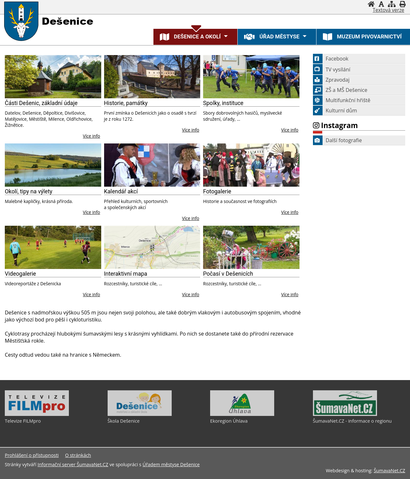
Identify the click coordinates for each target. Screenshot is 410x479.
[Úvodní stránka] (371, 4)
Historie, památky (126, 103)
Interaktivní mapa (125, 274)
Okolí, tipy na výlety (28, 191)
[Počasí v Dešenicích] (251, 247)
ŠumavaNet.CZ (389, 470)
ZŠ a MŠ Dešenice (340, 89)
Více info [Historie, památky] (190, 130)
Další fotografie (337, 140)
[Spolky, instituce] (251, 76)
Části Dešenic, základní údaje (41, 103)
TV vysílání (331, 69)
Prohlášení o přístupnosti (32, 455)
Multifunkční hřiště (342, 100)
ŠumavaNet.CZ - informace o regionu (352, 421)
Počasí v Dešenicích (228, 274)
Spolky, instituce (223, 103)
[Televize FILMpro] (37, 414)
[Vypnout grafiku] (381, 4)
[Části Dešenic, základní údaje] (53, 76)
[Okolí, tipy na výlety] (53, 165)
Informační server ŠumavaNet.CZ (72, 464)
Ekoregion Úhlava (229, 421)
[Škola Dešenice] (140, 414)
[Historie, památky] (152, 76)
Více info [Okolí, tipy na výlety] (91, 212)
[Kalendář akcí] (152, 165)
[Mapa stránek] (392, 4)
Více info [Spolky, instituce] (290, 130)
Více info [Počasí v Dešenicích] (290, 294)
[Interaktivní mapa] (152, 247)
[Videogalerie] (53, 247)
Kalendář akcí (121, 191)
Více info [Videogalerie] (91, 294)
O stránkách (78, 455)
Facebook (330, 58)
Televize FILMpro (23, 421)
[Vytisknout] (402, 4)
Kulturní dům (335, 110)
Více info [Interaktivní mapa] (190, 294)
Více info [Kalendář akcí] (190, 218)
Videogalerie (20, 274)
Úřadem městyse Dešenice (171, 464)
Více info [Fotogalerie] (290, 212)
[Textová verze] (389, 10)
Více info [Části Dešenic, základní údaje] (91, 136)
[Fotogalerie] (251, 165)
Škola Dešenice (124, 421)
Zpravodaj (331, 79)
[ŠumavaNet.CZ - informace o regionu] (345, 414)
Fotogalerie (217, 191)
